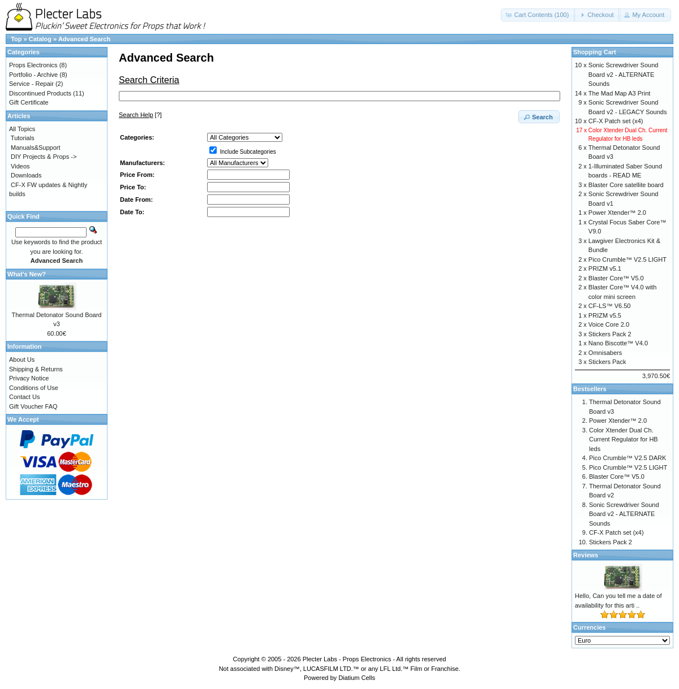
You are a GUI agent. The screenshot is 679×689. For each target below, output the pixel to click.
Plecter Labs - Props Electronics (347, 659)
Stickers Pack (607, 361)
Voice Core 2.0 (608, 324)
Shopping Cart (594, 52)
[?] (140, 114)
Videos (20, 166)
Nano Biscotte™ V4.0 (618, 343)
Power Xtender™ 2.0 (617, 212)
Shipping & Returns (36, 369)
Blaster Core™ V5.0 (616, 278)
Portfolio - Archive (33, 74)
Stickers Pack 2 (609, 334)
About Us (22, 359)
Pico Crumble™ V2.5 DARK (627, 457)
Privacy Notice (29, 378)
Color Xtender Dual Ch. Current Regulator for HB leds (623, 439)
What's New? (26, 274)
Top (16, 39)
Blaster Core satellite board (626, 184)
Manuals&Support (35, 147)
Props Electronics (33, 65)
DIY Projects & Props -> (43, 156)
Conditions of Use (33, 387)
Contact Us (24, 396)
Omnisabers (605, 352)
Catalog (40, 39)
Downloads (26, 175)
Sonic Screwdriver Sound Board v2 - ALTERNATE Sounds (623, 74)
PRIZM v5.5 (604, 315)
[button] (538, 14)
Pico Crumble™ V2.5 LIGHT (627, 259)
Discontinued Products (40, 93)
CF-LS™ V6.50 (609, 305)
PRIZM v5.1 (604, 268)
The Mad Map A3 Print (619, 93)
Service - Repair (31, 83)
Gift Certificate (29, 102)
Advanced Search (84, 39)
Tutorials (23, 138)
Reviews (585, 555)
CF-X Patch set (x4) (615, 121)
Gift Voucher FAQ (33, 406)
